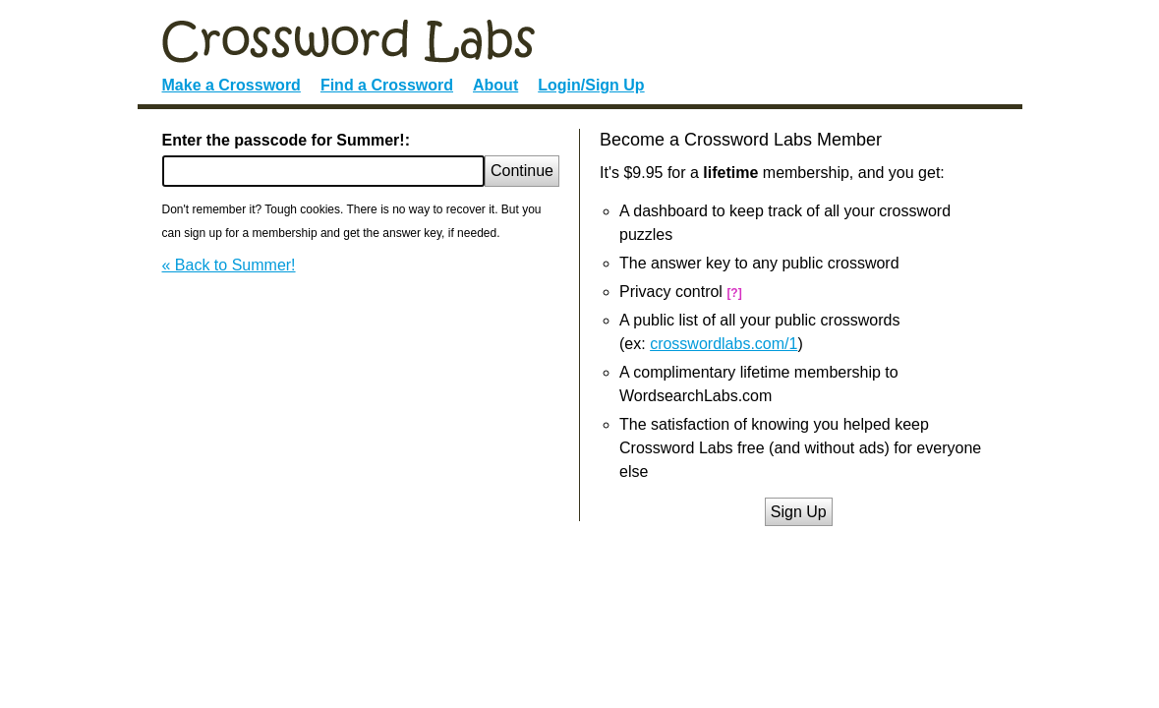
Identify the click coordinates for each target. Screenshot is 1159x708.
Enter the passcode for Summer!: (286, 140)
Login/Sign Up (591, 85)
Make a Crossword (231, 85)
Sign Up (799, 511)
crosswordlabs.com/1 (723, 343)
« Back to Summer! (229, 265)
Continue (522, 170)
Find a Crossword (386, 85)
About (495, 85)
